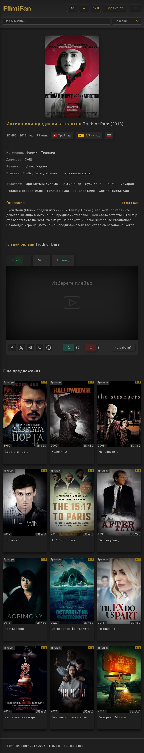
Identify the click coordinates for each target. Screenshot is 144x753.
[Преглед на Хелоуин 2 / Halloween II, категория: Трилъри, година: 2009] (72, 422)
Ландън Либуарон (119, 184)
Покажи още (130, 202)
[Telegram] (30, 347)
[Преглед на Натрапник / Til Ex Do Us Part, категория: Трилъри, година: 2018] (119, 599)
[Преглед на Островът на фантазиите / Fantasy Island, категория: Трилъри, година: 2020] (72, 599)
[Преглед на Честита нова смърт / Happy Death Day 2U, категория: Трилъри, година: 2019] (25, 687)
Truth (27, 173)
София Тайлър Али (114, 191)
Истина (51, 173)
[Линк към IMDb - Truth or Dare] (89, 135)
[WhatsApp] (48, 347)
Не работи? (123, 347)
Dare (38, 173)
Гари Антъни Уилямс (41, 184)
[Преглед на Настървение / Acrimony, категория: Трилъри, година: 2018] (25, 599)
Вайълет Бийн (84, 191)
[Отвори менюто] (135, 8)
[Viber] (39, 347)
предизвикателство (77, 173)
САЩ (28, 159)
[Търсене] (57, 21)
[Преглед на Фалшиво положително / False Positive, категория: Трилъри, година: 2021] (72, 687)
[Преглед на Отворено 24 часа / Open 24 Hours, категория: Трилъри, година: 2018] (119, 687)
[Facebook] (12, 347)
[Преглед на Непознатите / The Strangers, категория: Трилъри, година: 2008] (119, 422)
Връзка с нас (73, 746)
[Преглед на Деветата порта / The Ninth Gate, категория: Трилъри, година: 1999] (25, 422)
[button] (72, 8)
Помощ (54, 746)
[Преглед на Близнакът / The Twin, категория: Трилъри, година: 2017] (25, 510)
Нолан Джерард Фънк (25, 191)
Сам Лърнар (71, 184)
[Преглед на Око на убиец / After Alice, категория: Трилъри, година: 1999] (119, 510)
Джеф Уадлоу (37, 166)
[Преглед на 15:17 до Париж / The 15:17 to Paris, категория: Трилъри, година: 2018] (72, 510)
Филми (31, 152)
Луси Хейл (93, 184)
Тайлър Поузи (58, 191)
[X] (21, 347)
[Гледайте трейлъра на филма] (62, 135)
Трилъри (48, 152)
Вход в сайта (114, 8)
